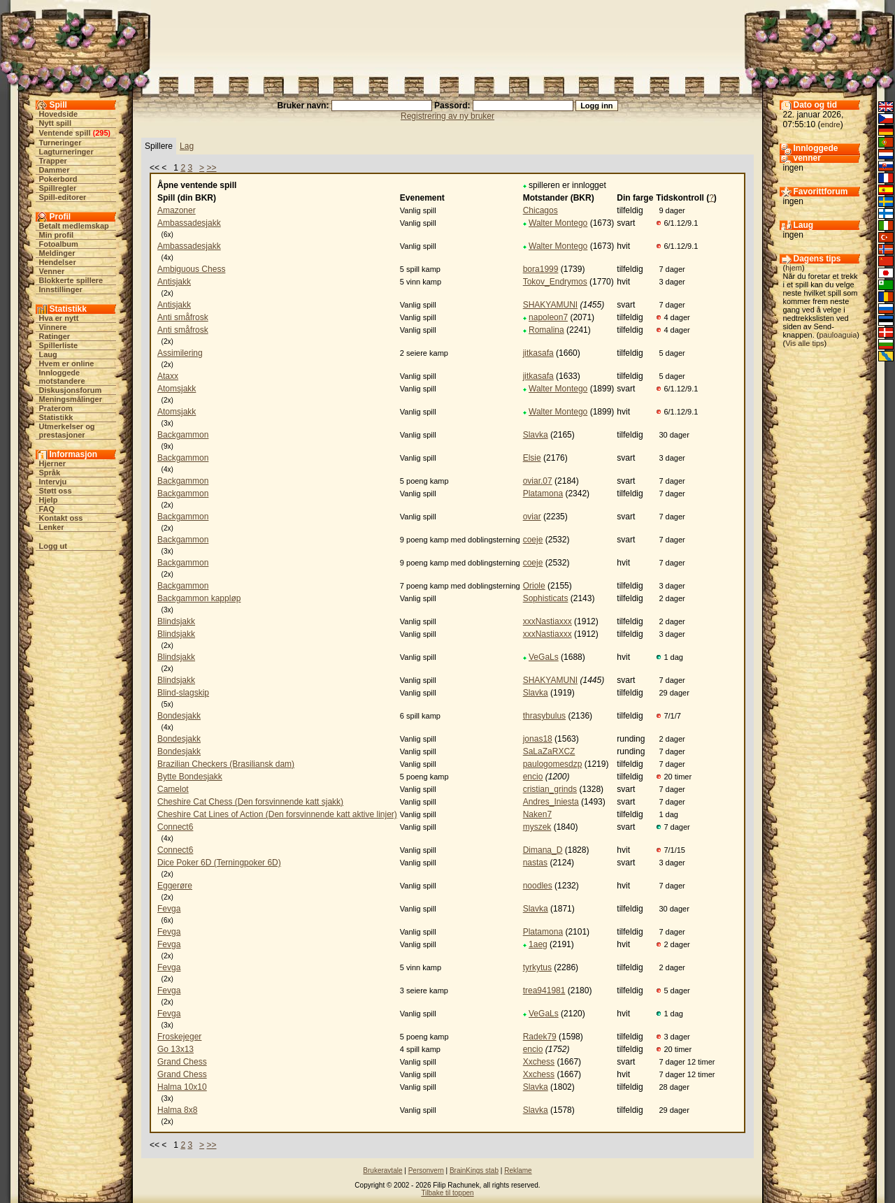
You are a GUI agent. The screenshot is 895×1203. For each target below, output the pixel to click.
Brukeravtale (382, 1170)
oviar (532, 516)
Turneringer (60, 142)
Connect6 (175, 827)
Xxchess (538, 1062)
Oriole (534, 586)
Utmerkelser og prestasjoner (67, 430)
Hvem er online (66, 363)
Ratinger (55, 336)
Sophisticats (545, 598)
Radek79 (540, 1037)
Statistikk (56, 417)
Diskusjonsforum (70, 390)
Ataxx (167, 376)
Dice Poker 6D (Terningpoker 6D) (219, 862)
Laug (48, 354)
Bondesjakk (179, 716)
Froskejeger (179, 1037)
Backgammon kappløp (199, 598)
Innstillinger (61, 289)
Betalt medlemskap (74, 226)
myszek (537, 827)
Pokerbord (58, 179)
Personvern (426, 1170)
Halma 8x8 (177, 1110)
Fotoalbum (58, 244)
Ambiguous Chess (191, 269)
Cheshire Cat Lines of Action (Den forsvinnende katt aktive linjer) (277, 814)
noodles (537, 886)
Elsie (532, 458)
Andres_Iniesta (551, 802)
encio (533, 776)
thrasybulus (544, 716)
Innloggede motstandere (62, 376)
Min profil (56, 235)
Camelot (173, 789)
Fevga (168, 909)
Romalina (546, 330)
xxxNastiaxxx (547, 621)
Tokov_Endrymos (555, 282)
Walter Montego (558, 223)
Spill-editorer (63, 197)
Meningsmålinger (70, 399)
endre (830, 124)
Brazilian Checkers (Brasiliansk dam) (225, 764)
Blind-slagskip (183, 693)
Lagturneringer (66, 151)
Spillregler (58, 188)
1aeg (538, 944)
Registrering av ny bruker (447, 116)
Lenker (51, 527)
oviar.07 (537, 481)
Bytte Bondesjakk (189, 776)
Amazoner (176, 210)
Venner (52, 271)
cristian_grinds (550, 789)
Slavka (535, 435)
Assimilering (180, 353)
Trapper (53, 161)
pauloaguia (838, 335)
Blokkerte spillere (71, 280)
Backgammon (182, 435)
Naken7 (537, 814)
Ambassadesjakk (189, 223)
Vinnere (53, 327)
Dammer (54, 170)
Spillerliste (58, 345)
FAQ (47, 509)
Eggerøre (174, 886)
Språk (50, 472)
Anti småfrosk (182, 317)
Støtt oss (55, 491)
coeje (533, 540)
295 (101, 133)
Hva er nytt (59, 318)
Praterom (56, 408)
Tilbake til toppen (447, 1193)
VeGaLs (544, 657)
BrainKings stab (474, 1170)
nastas (535, 862)
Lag (187, 146)
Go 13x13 (175, 1049)
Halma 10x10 (182, 1087)
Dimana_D (543, 850)
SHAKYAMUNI (550, 305)
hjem (793, 268)
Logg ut (53, 546)
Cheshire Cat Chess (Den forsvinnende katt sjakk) (250, 802)
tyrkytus (537, 967)
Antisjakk (174, 282)
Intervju (53, 481)
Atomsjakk (176, 389)
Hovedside (58, 114)
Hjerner (52, 463)
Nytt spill (55, 123)
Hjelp (48, 500)
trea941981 (544, 990)
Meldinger (57, 253)
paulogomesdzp (552, 764)
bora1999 (541, 269)
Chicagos (540, 210)
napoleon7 (548, 317)
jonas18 (537, 739)
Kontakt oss (61, 518)
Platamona (543, 493)
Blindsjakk (176, 621)
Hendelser (57, 262)
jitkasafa (538, 353)
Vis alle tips (804, 343)
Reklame (517, 1170)
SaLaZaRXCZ (549, 751)
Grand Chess (182, 1062)
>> (211, 168)
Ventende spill (65, 133)
